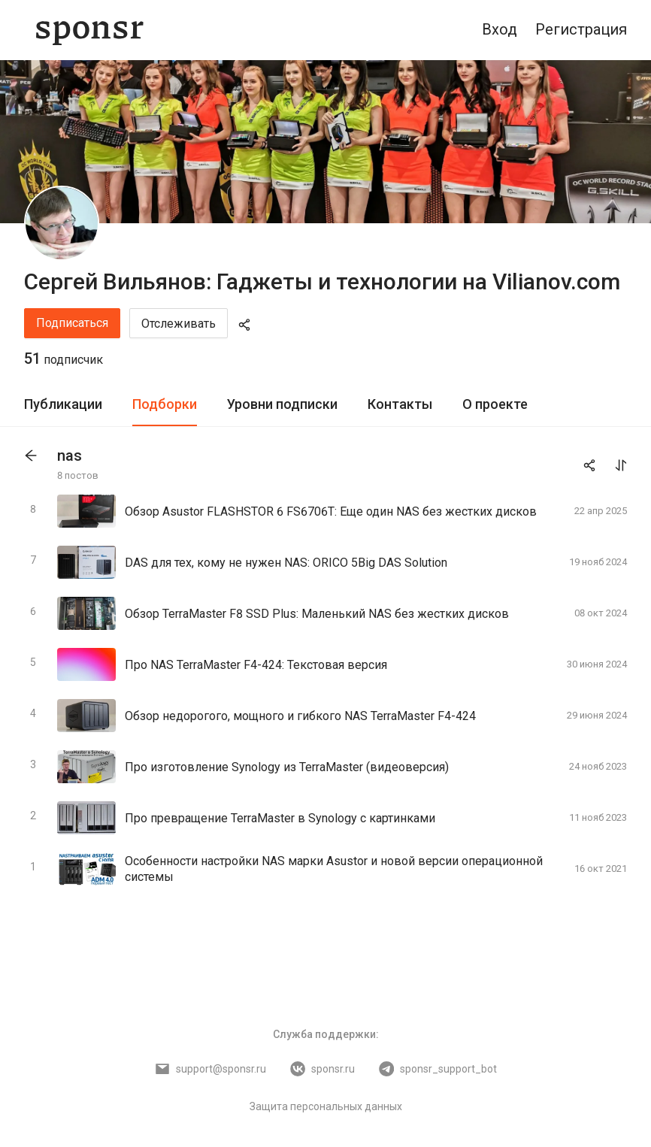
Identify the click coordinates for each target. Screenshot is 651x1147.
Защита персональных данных (326, 1106)
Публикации (63, 404)
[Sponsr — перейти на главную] (90, 30)
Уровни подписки (282, 404)
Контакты (400, 404)
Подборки (164, 404)
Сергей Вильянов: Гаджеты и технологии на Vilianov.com (322, 281)
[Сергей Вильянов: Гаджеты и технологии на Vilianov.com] (61, 223)
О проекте (495, 404)
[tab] (63, 404)
